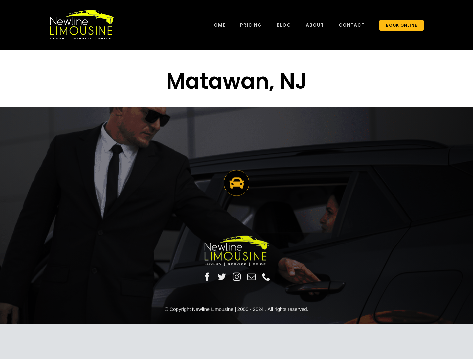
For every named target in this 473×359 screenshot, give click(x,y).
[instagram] (237, 277)
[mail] (251, 277)
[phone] (266, 277)
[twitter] (222, 277)
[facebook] (207, 277)
